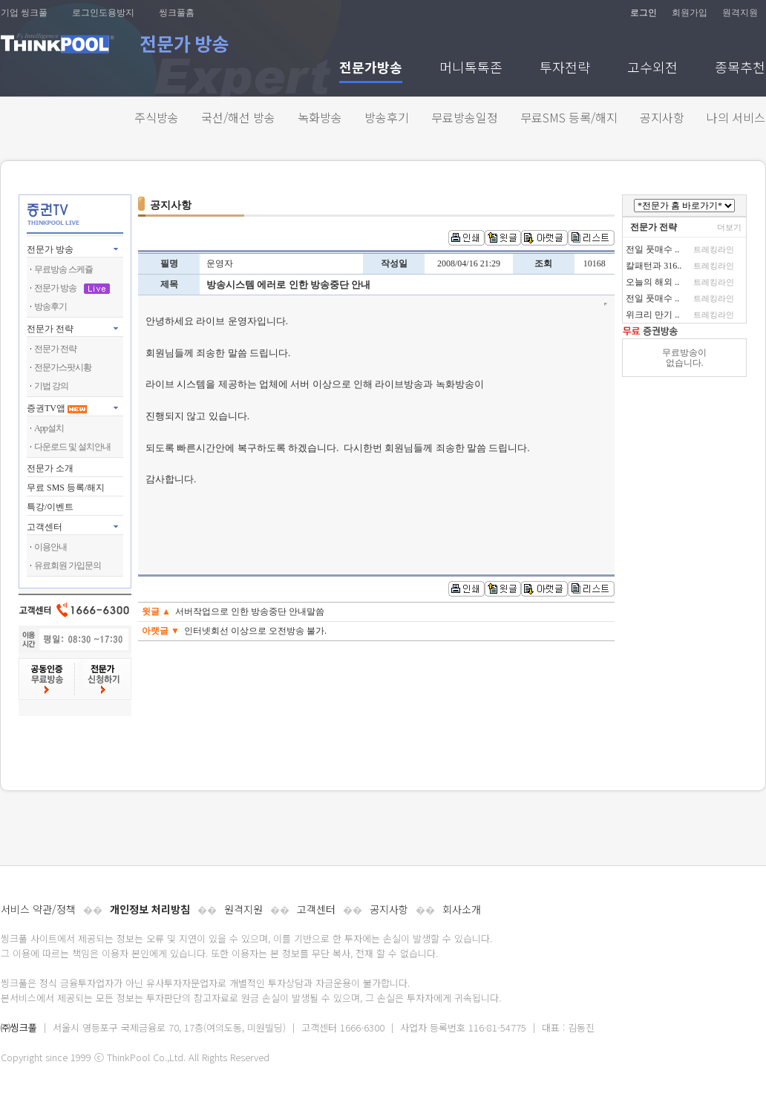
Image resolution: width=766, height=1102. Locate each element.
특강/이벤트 (50, 507)
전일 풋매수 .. (652, 249)
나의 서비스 (736, 117)
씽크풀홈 (176, 12)
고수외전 (652, 68)
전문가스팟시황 (62, 367)
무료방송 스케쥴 (63, 269)
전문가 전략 (50, 329)
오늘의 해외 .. (652, 282)
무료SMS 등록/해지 (569, 117)
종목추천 (740, 68)
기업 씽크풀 (24, 12)
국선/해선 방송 (238, 117)
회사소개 (461, 909)
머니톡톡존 (471, 68)
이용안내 (50, 547)
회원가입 (689, 12)
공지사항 (662, 117)
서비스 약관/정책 (38, 909)
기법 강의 (51, 386)
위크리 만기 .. (652, 314)
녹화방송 (320, 117)
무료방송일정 (464, 117)
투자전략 (565, 68)
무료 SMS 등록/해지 (66, 487)
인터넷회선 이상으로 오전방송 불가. (255, 631)
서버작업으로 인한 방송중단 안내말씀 (249, 611)
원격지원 (740, 12)
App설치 (49, 428)
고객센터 (316, 909)
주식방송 (156, 117)
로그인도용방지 (103, 12)
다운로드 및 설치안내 (72, 447)
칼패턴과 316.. (653, 265)
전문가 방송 (50, 249)
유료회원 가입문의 (67, 565)
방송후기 (386, 117)
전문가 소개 (50, 468)
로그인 (643, 12)
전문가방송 (370, 68)
